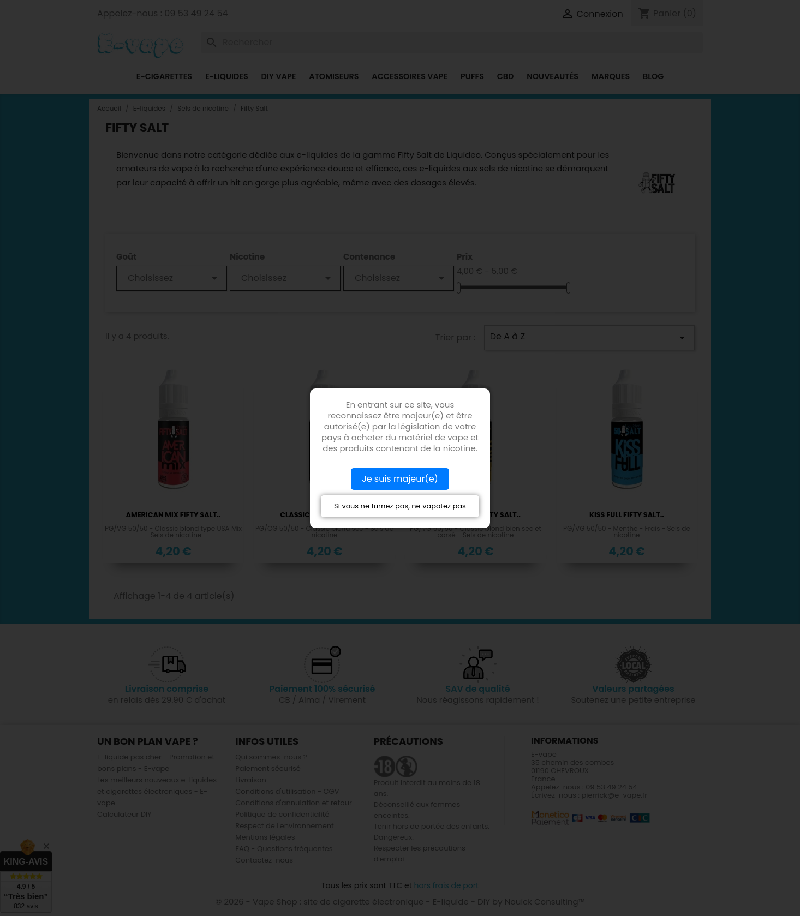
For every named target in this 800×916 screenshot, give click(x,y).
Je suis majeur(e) (400, 478)
